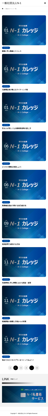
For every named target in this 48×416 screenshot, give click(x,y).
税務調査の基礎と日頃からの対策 (14, 321)
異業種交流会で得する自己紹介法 (14, 205)
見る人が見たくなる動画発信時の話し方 (16, 128)
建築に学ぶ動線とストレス (11, 51)
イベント (6, 47)
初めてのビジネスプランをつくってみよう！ (18, 360)
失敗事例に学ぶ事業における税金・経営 (16, 283)
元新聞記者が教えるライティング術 (15, 90)
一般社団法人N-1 (11, 3)
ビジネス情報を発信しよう (11, 167)
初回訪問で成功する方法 (11, 244)
